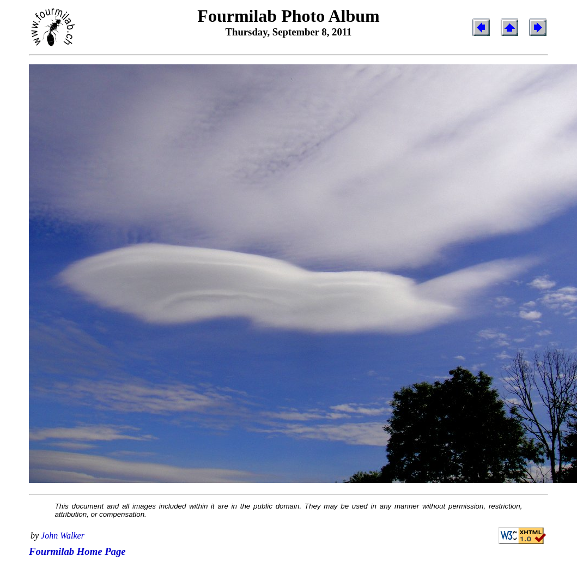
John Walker (62, 535)
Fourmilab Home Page (77, 551)
